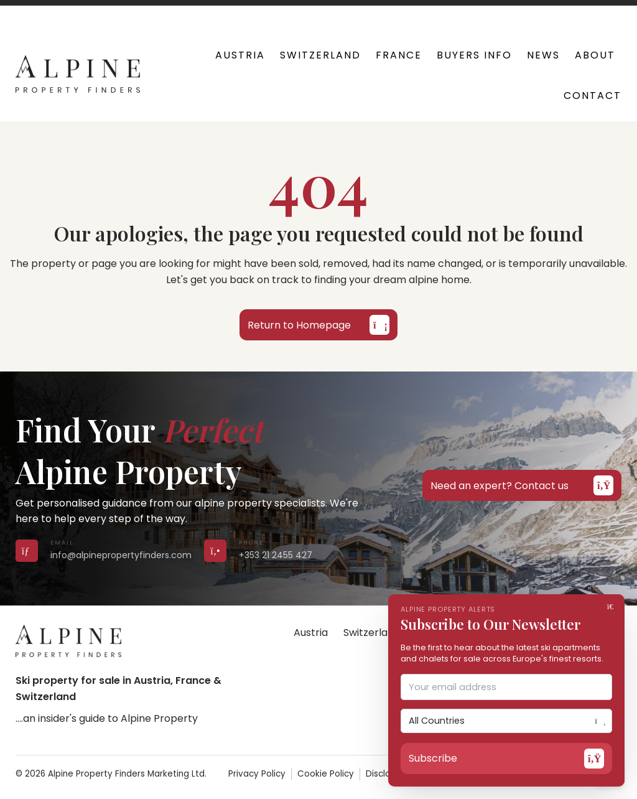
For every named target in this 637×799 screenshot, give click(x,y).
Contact (592, 95)
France (399, 55)
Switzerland (320, 55)
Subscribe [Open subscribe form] (506, 759)
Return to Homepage (318, 325)
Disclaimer (387, 774)
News (543, 55)
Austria (240, 55)
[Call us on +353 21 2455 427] (215, 550)
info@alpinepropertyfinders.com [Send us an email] (121, 555)
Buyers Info (474, 55)
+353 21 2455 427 (202, 12)
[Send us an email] (27, 550)
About (595, 55)
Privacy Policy (257, 774)
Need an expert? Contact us (521, 485)
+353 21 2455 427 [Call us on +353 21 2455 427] (275, 555)
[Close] (612, 606)
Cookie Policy (325, 774)
